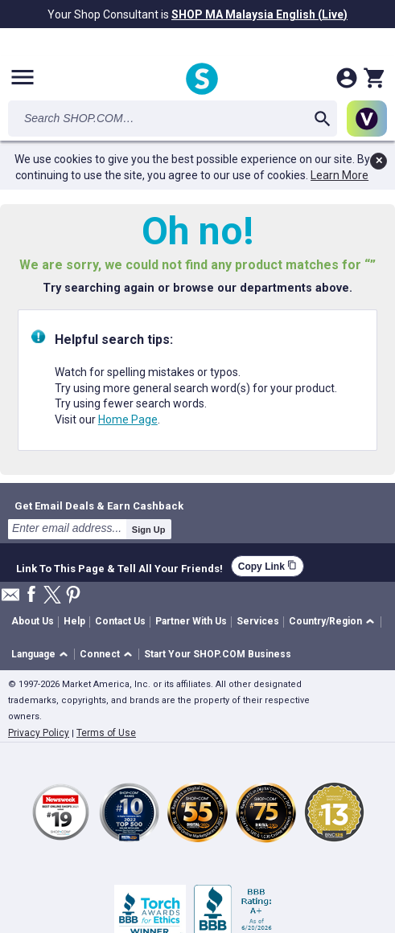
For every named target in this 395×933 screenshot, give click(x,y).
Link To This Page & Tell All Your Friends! (119, 566)
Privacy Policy (38, 733)
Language (33, 654)
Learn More (339, 175)
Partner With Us (191, 621)
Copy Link (267, 566)
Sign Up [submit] (149, 529)
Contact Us (120, 621)
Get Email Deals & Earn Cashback (98, 505)
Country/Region (325, 621)
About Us (32, 621)
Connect (100, 654)
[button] (334, 622)
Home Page (128, 419)
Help (74, 621)
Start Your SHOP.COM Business (217, 654)
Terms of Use (106, 733)
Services (258, 621)
